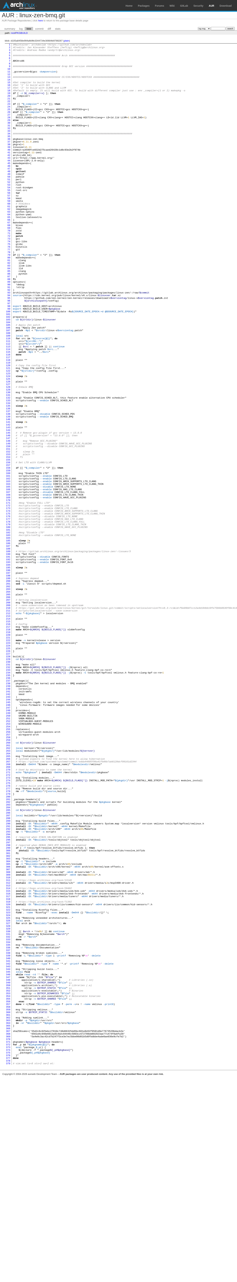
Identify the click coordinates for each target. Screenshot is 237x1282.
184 (8, 637)
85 (8, 316)
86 (8, 320)
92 (8, 339)
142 (8, 501)
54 (8, 216)
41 (8, 174)
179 (8, 620)
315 (8, 1060)
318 (8, 1070)
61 (8, 239)
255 (8, 866)
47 (8, 193)
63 (8, 245)
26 (8, 126)
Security (198, 5)
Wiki (172, 5)
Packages (144, 5)
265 (8, 899)
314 (8, 1057)
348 (8, 1167)
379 (8, 1267)
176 (8, 611)
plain (66, 40)
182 (8, 630)
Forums (159, 5)
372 (8, 1245)
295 (8, 996)
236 (8, 805)
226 (8, 772)
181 (8, 627)
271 (8, 918)
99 (8, 362)
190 (8, 656)
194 (8, 669)
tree (29, 28)
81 (8, 303)
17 (8, 96)
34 (8, 151)
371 (8, 1241)
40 (8, 171)
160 (8, 559)
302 (8, 1018)
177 (8, 614)
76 (8, 287)
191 (8, 659)
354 (8, 1186)
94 (8, 345)
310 (8, 1044)
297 (8, 1002)
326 (8, 1096)
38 (8, 164)
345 (8, 1157)
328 (8, 1102)
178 (8, 617)
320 (8, 1076)
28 (8, 132)
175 (8, 607)
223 (8, 763)
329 (8, 1106)
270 (8, 915)
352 (8, 1180)
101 (8, 368)
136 (8, 481)
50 (8, 203)
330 (8, 1109)
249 (8, 847)
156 (8, 546)
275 (8, 931)
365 (8, 1222)
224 (8, 766)
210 (8, 721)
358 (8, 1199)
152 (8, 533)
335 (8, 1125)
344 (8, 1154)
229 (8, 782)
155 (8, 543)
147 (8, 517)
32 (8, 145)
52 (8, 210)
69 (8, 265)
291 (8, 983)
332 (8, 1115)
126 (8, 449)
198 (8, 682)
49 (8, 200)
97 (8, 355)
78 (8, 294)
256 (8, 869)
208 (8, 714)
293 (8, 989)
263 (8, 892)
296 (8, 999)
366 (8, 1225)
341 (8, 1144)
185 (8, 640)
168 (8, 585)
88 (8, 326)
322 (8, 1083)
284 (8, 960)
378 (8, 1264)
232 (8, 792)
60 (8, 236)
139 (8, 491)
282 (8, 954)
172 (8, 598)
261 (8, 886)
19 (8, 103)
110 (8, 397)
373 (8, 1248)
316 (8, 1063)
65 (8, 252)
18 (8, 100)
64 (8, 248)
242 (8, 824)
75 (8, 284)
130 (8, 462)
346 (8, 1161)
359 (8, 1203)
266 (8, 902)
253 (8, 860)
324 (8, 1089)
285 (8, 963)
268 (8, 908)
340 (8, 1141)
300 (8, 1012)
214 (8, 734)
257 (8, 873)
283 (8, 957)
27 (8, 129)
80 (8, 300)
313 (8, 1054)
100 (8, 365)
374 (8, 1251)
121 (8, 433)
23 (8, 116)
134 (8, 475)
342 (8, 1148)
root (13, 33)
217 (8, 743)
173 (8, 601)
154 (8, 540)
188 (8, 650)
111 (8, 400)
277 (8, 937)
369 (8, 1235)
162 (8, 565)
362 (8, 1212)
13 (8, 84)
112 (8, 404)
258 (8, 876)
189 (8, 653)
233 (8, 795)
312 (8, 1051)
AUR (211, 5)
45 (8, 187)
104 (8, 378)
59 (8, 232)
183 (8, 633)
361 (8, 1209)
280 (8, 947)
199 (8, 685)
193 (8, 666)
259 (8, 879)
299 (8, 1009)
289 (8, 976)
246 (8, 837)
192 (8, 662)
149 (8, 523)
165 (8, 575)
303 (8, 1021)
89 (8, 329)
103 (8, 375)
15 (8, 90)
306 (8, 1031)
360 (8, 1206)
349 (8, 1170)
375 (8, 1254)
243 (8, 827)
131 (8, 465)
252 (8, 856)
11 (8, 77)
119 (8, 426)
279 (8, 944)
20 (8, 106)
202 (8, 695)
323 (8, 1086)
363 (8, 1215)
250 (8, 850)
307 (8, 1034)
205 (8, 704)
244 (8, 831)
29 (8, 135)
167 (8, 582)
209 (8, 717)
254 (8, 863)
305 (8, 1028)
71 (8, 271)
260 (8, 882)
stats (58, 28)
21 (8, 109)
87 (8, 323)
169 (8, 588)
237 (8, 808)
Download (226, 5)
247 (8, 840)
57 (8, 226)
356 (8, 1193)
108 (8, 391)
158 (8, 552)
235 (8, 802)
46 (8, 190)
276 (8, 934)
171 (8, 595)
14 (8, 87)
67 (8, 258)
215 (8, 737)
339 (8, 1138)
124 (8, 443)
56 (8, 223)
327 (8, 1099)
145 (8, 510)
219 (8, 750)
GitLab (184, 5)
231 (8, 789)
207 (8, 711)
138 (8, 488)
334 (8, 1122)
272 (8, 921)
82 (8, 307)
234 (8, 798)
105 (8, 381)
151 (8, 530)
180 (8, 624)
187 (8, 646)
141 (8, 498)
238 (8, 811)
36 (8, 158)
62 (8, 242)
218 (8, 747)
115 (8, 413)
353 (8, 1183)
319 (8, 1073)
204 (8, 701)
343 (8, 1151)
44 (8, 184)
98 (8, 358)
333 (8, 1118)
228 (8, 779)
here (40, 20)
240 (8, 818)
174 (8, 604)
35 (8, 155)
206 (8, 708)
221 (8, 756)
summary (9, 28)
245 (8, 834)
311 (8, 1047)
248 (8, 844)
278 (8, 941)
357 (8, 1196)
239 (8, 814)
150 (8, 527)
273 (8, 924)
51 (8, 206)
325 (8, 1093)
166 (8, 578)
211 (8, 724)
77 (8, 291)
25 (8, 122)
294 (8, 992)
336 (8, 1128)
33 (8, 148)
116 (8, 417)
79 (8, 297)
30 (8, 139)
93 (8, 342)
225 (8, 769)
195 (8, 672)
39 (8, 168)
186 (8, 643)
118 (8, 423)
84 (8, 313)
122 (8, 436)
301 (8, 1015)
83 (8, 310)
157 (8, 549)
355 (8, 1190)
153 (8, 536)
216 (8, 740)
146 (8, 514)
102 (8, 371)
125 (8, 446)
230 (8, 785)
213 (8, 730)
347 (8, 1164)
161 (8, 562)
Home (129, 5)
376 (8, 1258)
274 (8, 928)
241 (8, 821)
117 (8, 420)
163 (8, 569)
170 (8, 591)
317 (8, 1067)
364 (8, 1219)
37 (8, 161)
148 (8, 520)
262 (8, 889)
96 (8, 352)
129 (8, 459)
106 (8, 384)
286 (8, 966)
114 (8, 410)
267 (8, 905)
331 (8, 1112)
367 (8, 1228)
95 (8, 349)
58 (8, 229)
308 (8, 1038)
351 (8, 1177)
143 (8, 504)
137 (8, 485)
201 (8, 692)
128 (8, 455)
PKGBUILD (22, 33)
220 (8, 753)
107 (8, 388)
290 (8, 979)
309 (8, 1041)
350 (8, 1173)
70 (8, 268)
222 (8, 759)
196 (8, 675)
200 (8, 688)
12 (8, 80)
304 (8, 1025)
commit (39, 28)
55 (8, 219)
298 (8, 1005)
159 (8, 556)
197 (8, 679)
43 (8, 181)
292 (8, 986)
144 (8, 507)
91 (8, 336)
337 (8, 1131)
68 (8, 261)
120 (8, 430)
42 (8, 177)
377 (8, 1261)
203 (8, 698)
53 (8, 213)
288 (8, 973)
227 (8, 776)
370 (8, 1238)
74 (8, 281)
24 (8, 119)
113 (8, 407)
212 (8, 727)
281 (8, 950)
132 (8, 468)
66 (8, 255)
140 (8, 494)
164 (8, 572)
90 (8, 333)
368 (8, 1232)
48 (8, 197)
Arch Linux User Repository (20, 5)
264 (8, 895)
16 (8, 93)
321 (8, 1080)
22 (8, 113)
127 (8, 452)
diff (49, 28)
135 (8, 478)
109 (8, 394)
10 (8, 74)
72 (8, 274)
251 (8, 853)
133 (8, 472)
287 (8, 970)
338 (8, 1135)
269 (8, 911)
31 (8, 142)
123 (8, 439)
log (21, 28)
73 (8, 278)
